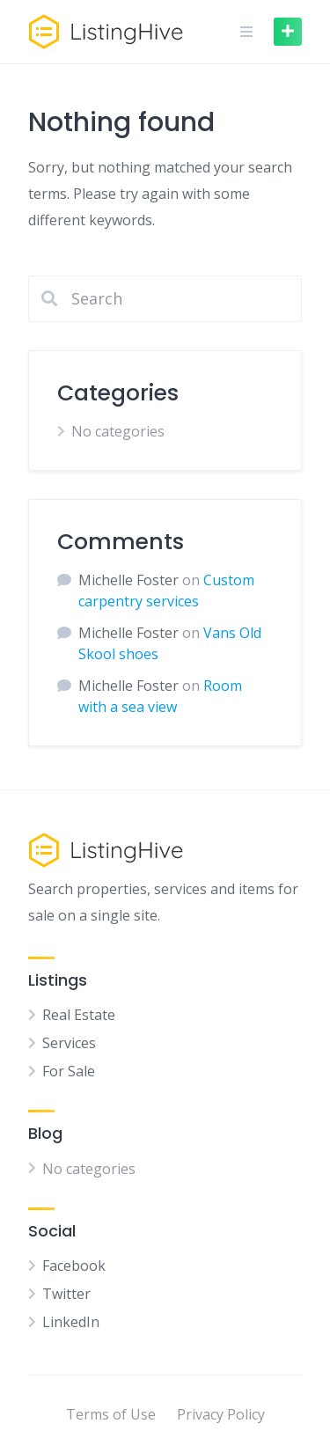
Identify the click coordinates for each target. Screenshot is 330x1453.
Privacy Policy (221, 1414)
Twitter (66, 1293)
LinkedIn (70, 1322)
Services (69, 1043)
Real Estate (78, 1014)
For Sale (68, 1071)
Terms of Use (111, 1414)
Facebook (74, 1265)
